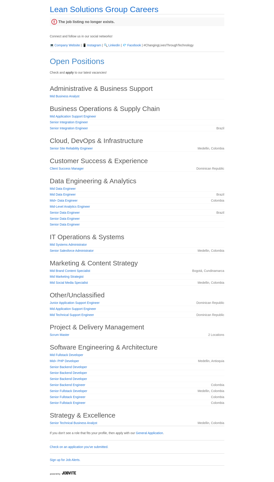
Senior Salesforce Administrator (72, 250)
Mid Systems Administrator (68, 244)
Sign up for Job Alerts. (65, 460)
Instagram (94, 45)
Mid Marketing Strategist (67, 276)
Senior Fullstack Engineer (68, 397)
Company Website (67, 45)
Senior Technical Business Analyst (73, 423)
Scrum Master (59, 335)
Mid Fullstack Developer (66, 355)
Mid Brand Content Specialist (70, 271)
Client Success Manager (67, 168)
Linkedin (114, 45)
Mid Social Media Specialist (69, 282)
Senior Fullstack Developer (68, 391)
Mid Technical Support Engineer (72, 315)
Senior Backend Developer (68, 367)
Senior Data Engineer (65, 212)
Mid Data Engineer (63, 188)
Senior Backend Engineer (67, 385)
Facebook (134, 45)
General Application (149, 433)
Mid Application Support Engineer (73, 116)
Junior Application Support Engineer (75, 303)
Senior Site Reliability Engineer (71, 148)
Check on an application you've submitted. (79, 447)
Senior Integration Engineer (69, 122)
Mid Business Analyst (64, 96)
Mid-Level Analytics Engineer (70, 206)
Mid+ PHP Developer (64, 361)
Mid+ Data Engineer (64, 200)
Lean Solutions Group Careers (104, 9)
